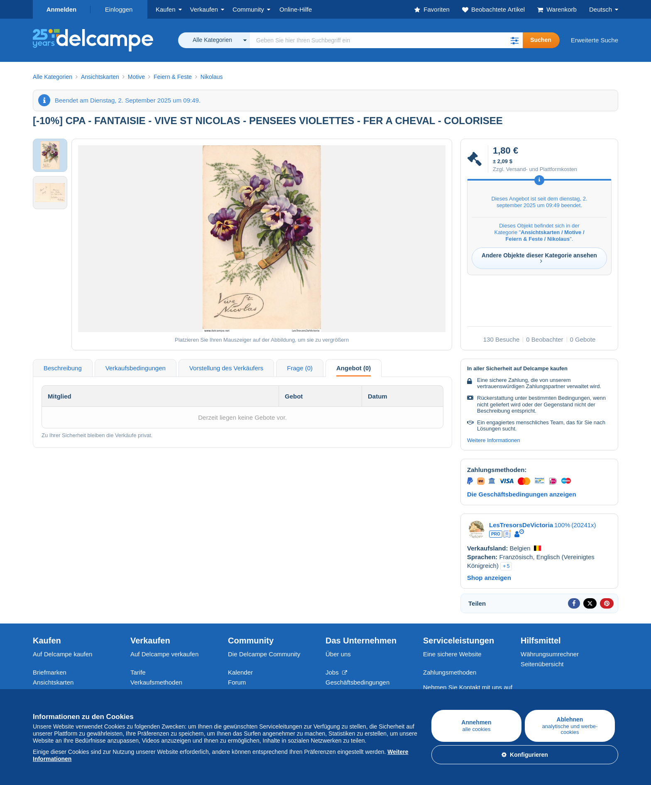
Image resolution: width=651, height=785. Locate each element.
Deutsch (600, 9)
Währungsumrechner (550, 654)
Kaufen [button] (166, 9)
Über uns (338, 654)
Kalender (240, 672)
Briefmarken (49, 672)
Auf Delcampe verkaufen (164, 654)
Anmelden (61, 9)
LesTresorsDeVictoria (521, 525)
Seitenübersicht (542, 664)
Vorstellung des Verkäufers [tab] (226, 368)
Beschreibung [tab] (63, 368)
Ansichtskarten (53, 682)
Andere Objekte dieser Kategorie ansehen (539, 258)
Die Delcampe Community (264, 654)
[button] (514, 40)
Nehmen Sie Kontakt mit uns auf (467, 687)
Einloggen (119, 9)
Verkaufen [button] (204, 9)
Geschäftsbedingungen (357, 682)
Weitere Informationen (493, 440)
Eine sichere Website (452, 654)
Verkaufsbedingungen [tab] (135, 368)
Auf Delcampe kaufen (62, 654)
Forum (237, 682)
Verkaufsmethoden (156, 682)
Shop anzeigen (489, 577)
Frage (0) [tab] (300, 368)
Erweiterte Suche (594, 40)
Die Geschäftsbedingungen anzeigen (521, 494)
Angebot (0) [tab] (353, 368)
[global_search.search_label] (386, 40)
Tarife (138, 672)
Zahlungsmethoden (449, 672)
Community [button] (248, 9)
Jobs (336, 672)
